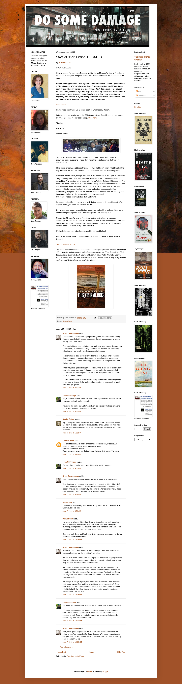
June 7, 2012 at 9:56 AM (72, 511)
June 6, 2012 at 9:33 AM (72, 412)
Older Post (121, 652)
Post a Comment (66, 647)
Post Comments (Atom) (75, 656)
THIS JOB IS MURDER (66, 244)
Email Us (137, 107)
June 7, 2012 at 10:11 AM (72, 621)
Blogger (105, 671)
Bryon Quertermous (71, 333)
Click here (92, 118)
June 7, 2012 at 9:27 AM (72, 469)
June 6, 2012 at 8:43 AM (72, 388)
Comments (141, 96)
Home (91, 652)
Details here (61, 105)
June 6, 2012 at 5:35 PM (72, 433)
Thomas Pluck (68, 441)
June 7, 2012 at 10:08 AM (72, 595)
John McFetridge (69, 396)
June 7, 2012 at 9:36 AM (72, 495)
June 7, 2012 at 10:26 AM (72, 642)
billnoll (89, 671)
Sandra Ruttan (68, 419)
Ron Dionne (67, 502)
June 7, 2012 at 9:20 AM (72, 454)
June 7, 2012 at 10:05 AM (72, 540)
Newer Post (61, 652)
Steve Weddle (65, 62)
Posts (139, 91)
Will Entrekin (68, 519)
